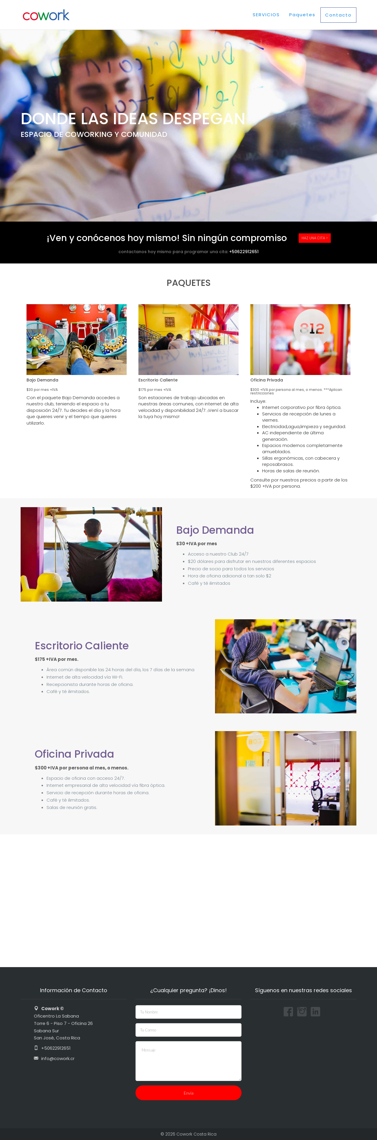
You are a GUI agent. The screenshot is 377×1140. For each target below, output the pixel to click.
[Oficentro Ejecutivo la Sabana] (188, 900)
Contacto (338, 15)
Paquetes (302, 15)
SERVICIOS (266, 15)
